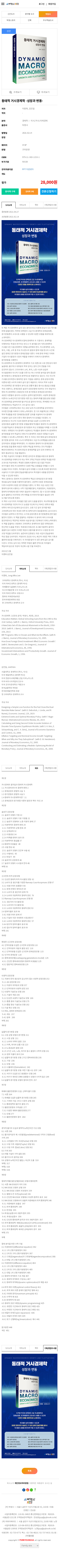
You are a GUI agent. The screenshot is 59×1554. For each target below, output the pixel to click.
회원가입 (52, 4)
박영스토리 (11, 20)
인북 (29, 20)
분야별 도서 (29, 14)
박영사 (48, 14)
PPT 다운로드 (28, 169)
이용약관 (32, 1483)
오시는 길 (48, 1483)
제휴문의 (40, 1483)
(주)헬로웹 (29, 1536)
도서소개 (8, 205)
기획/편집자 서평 (50, 205)
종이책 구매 (10, 191)
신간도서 (11, 14)
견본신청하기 (48, 191)
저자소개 (22, 205)
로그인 (42, 4)
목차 (36, 205)
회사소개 (10, 1483)
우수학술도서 (48, 20)
